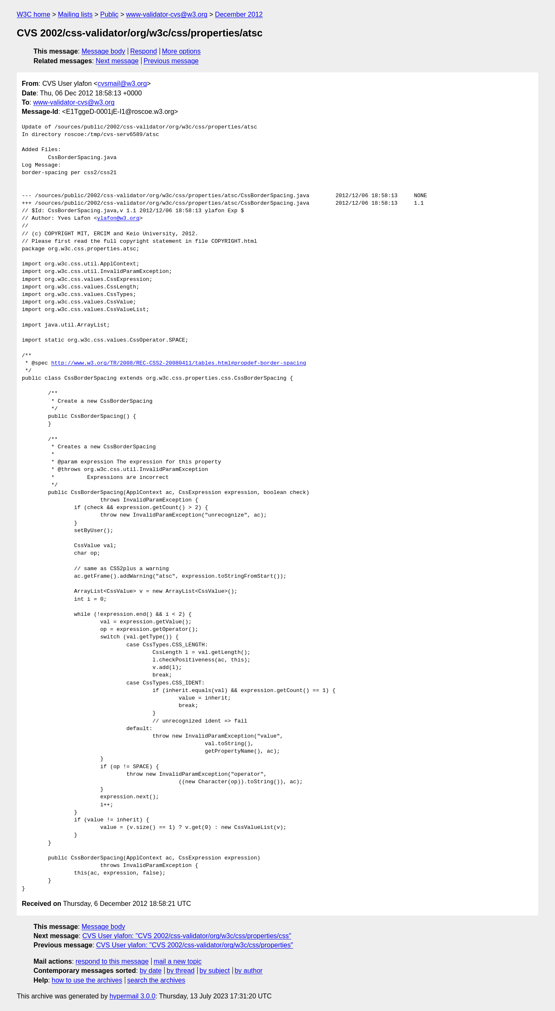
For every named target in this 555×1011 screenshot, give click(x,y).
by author (249, 970)
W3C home (33, 14)
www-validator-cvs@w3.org (166, 14)
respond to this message (111, 961)
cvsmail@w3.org (122, 83)
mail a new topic (178, 961)
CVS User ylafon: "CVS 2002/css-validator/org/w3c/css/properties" (194, 945)
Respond (143, 51)
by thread (181, 970)
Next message (117, 60)
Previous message (171, 60)
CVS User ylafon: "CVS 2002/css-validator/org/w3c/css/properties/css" (187, 935)
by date (150, 970)
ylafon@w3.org (118, 218)
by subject (214, 970)
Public (109, 14)
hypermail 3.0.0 (132, 996)
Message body (103, 51)
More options (181, 51)
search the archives (156, 980)
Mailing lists (75, 14)
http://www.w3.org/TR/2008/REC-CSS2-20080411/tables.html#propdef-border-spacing (178, 363)
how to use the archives (87, 980)
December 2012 (239, 14)
